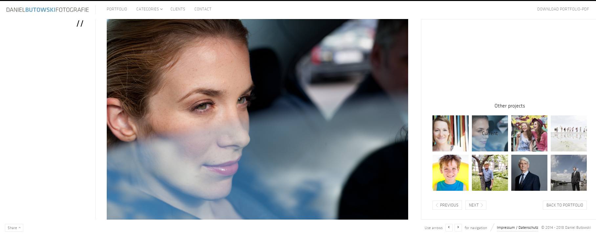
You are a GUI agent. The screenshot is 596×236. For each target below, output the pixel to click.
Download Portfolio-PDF (563, 9)
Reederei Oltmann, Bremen (569, 173)
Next (474, 205)
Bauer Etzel (490, 173)
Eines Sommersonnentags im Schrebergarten (450, 133)
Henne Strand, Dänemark (450, 173)
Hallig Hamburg (569, 133)
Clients (177, 9)
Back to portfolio (564, 205)
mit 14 (529, 133)
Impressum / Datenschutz (517, 228)
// (490, 133)
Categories (147, 9)
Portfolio (117, 9)
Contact (202, 9)
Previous (449, 205)
